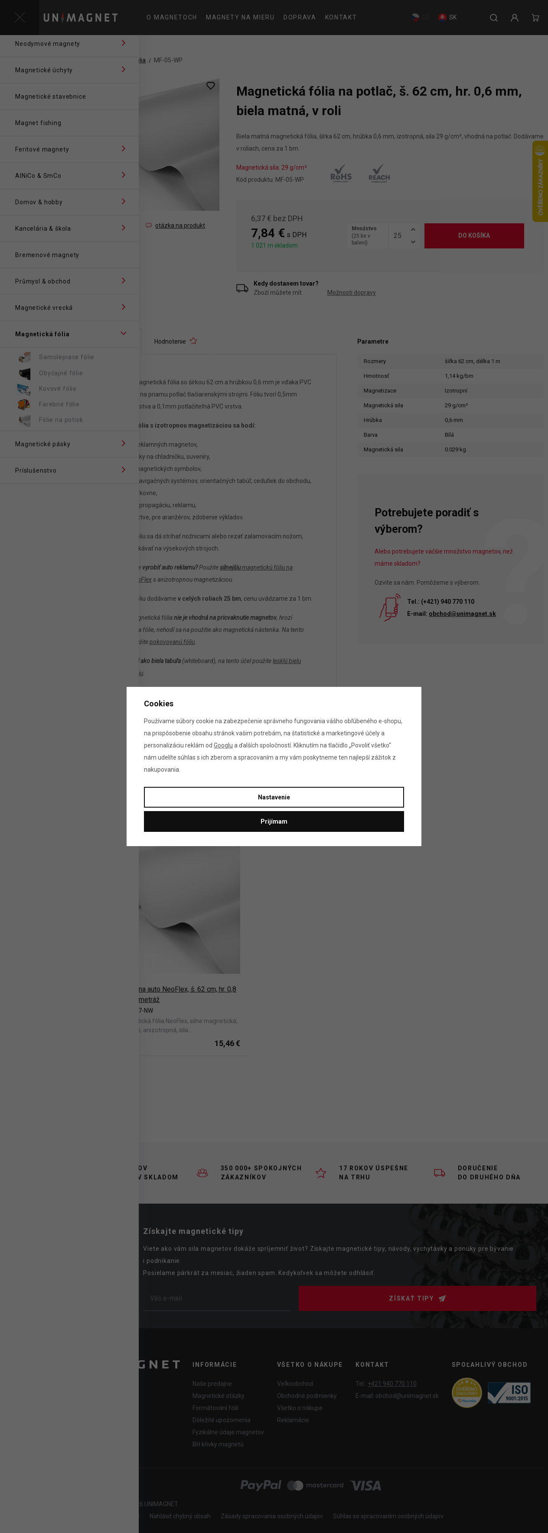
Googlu (223, 745)
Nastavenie (274, 797)
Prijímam (274, 821)
